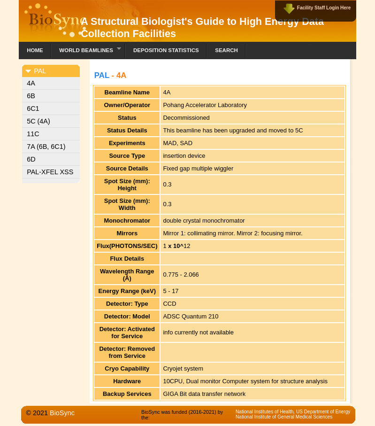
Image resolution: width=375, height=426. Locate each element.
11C (33, 134)
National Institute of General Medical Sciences (284, 416)
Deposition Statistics (166, 50)
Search (226, 50)
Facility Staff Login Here (324, 7)
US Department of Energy (323, 411)
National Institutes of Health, (266, 411)
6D (31, 159)
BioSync (62, 413)
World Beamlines (86, 49)
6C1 (33, 108)
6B (31, 96)
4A (31, 83)
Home (35, 50)
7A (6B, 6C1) (46, 146)
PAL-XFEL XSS (50, 172)
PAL (101, 75)
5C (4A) (38, 121)
